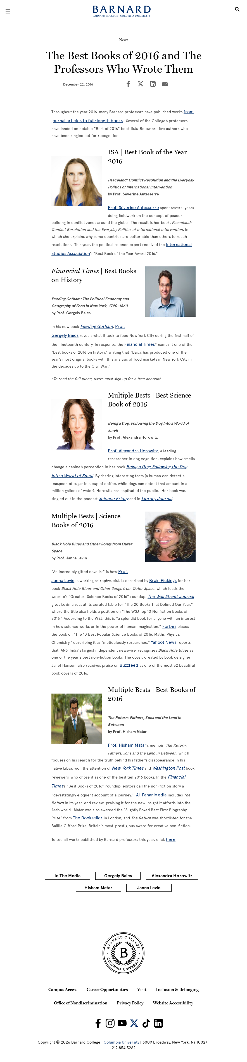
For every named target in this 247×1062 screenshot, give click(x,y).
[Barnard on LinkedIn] (158, 1023)
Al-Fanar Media (152, 795)
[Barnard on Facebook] (98, 1023)
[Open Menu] (8, 11)
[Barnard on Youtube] (122, 1023)
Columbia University (121, 1042)
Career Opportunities (107, 989)
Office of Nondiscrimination (80, 1003)
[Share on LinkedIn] (152, 84)
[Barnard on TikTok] (146, 1023)
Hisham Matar (98, 888)
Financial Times (139, 344)
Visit (141, 989)
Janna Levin (148, 888)
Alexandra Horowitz (172, 876)
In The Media (67, 876)
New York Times (128, 768)
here (170, 839)
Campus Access (62, 989)
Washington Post (169, 768)
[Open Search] (237, 11)
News (123, 39)
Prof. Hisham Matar (127, 745)
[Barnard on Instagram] (110, 1023)
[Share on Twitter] (140, 84)
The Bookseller (88, 817)
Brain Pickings (163, 580)
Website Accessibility (173, 1003)
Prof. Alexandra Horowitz (133, 450)
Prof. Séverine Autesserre (133, 207)
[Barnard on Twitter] (134, 1023)
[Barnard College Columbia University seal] (123, 953)
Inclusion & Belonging (177, 989)
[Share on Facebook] (128, 84)
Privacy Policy (130, 1003)
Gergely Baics (118, 876)
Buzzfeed (129, 665)
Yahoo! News (164, 642)
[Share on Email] (165, 84)
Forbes (169, 626)
